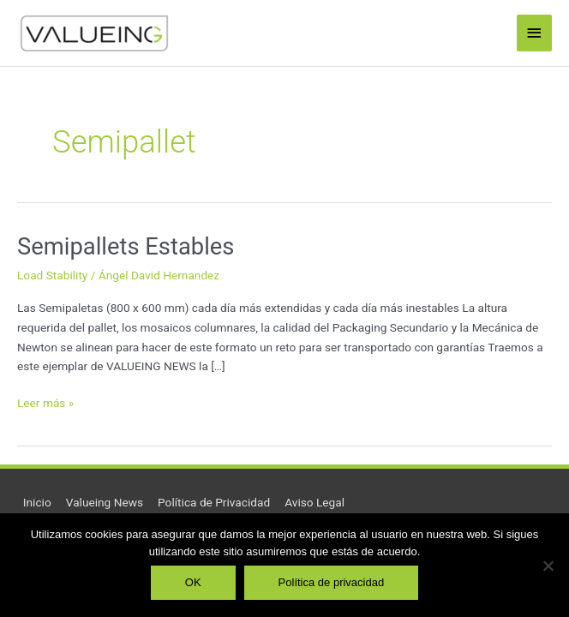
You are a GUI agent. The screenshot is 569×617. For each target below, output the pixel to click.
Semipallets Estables (125, 247)
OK (193, 582)
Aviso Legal (314, 502)
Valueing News (104, 502)
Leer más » (45, 401)
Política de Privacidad (214, 502)
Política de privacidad (332, 582)
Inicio (37, 502)
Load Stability (52, 275)
